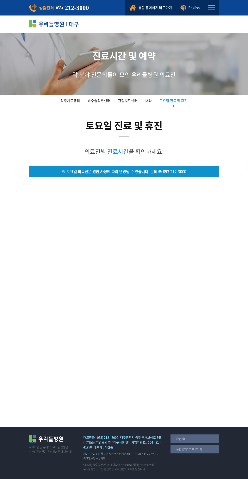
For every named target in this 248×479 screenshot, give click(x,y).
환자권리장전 (126, 454)
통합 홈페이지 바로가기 (150, 8)
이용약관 (111, 454)
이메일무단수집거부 (94, 458)
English (190, 8)
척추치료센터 (70, 100)
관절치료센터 (127, 100)
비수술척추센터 (99, 100)
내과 (148, 100)
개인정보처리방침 (93, 454)
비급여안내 (150, 454)
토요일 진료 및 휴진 (173, 100)
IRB (139, 454)
